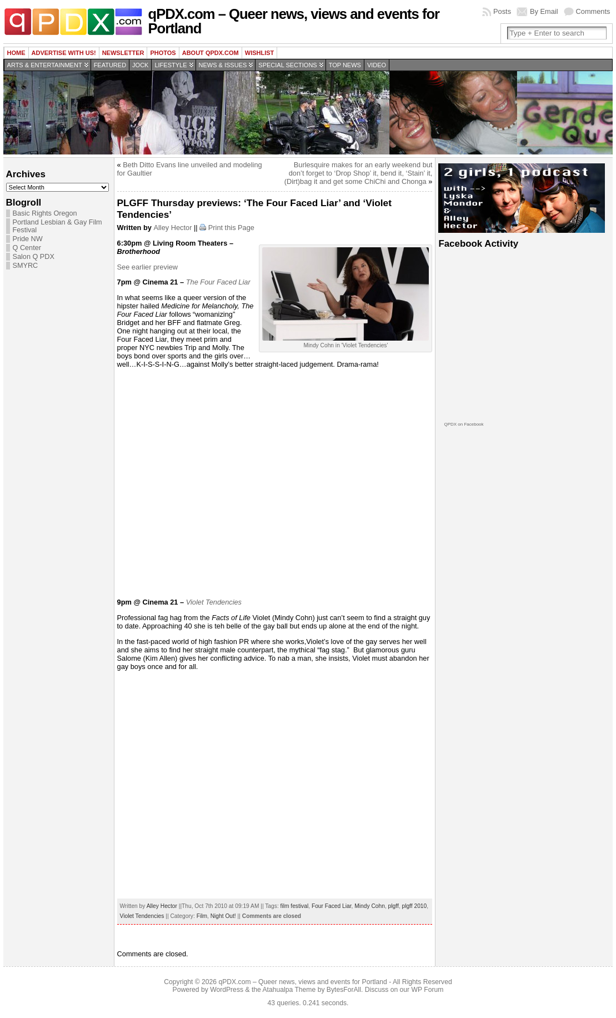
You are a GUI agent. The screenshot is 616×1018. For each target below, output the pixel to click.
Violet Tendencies (142, 916)
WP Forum (428, 990)
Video (376, 65)
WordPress (226, 990)
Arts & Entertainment (44, 65)
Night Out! (223, 916)
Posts (502, 11)
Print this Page (231, 227)
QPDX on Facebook (463, 424)
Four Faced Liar (332, 906)
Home (16, 52)
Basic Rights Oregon (45, 213)
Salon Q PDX (33, 257)
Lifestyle (170, 65)
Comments (593, 11)
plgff (393, 906)
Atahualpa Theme (289, 990)
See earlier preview (147, 267)
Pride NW (28, 239)
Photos (163, 52)
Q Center (27, 248)
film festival (295, 906)
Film (202, 916)
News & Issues (223, 65)
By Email (544, 11)
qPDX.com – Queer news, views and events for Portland (294, 21)
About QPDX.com (210, 52)
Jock (140, 65)
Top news (345, 65)
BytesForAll (344, 990)
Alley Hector (172, 227)
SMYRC (25, 266)
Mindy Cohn (369, 906)
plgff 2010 (414, 906)
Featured (110, 65)
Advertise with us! (64, 52)
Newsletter (123, 52)
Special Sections (287, 65)
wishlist (259, 52)
